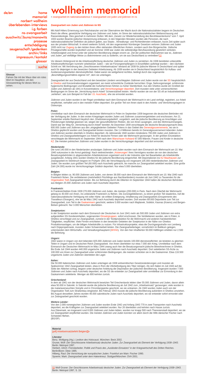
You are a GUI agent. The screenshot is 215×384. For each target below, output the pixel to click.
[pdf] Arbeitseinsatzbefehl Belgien (69, 331)
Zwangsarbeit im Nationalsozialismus (71, 17)
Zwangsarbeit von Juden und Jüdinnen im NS (115, 17)
